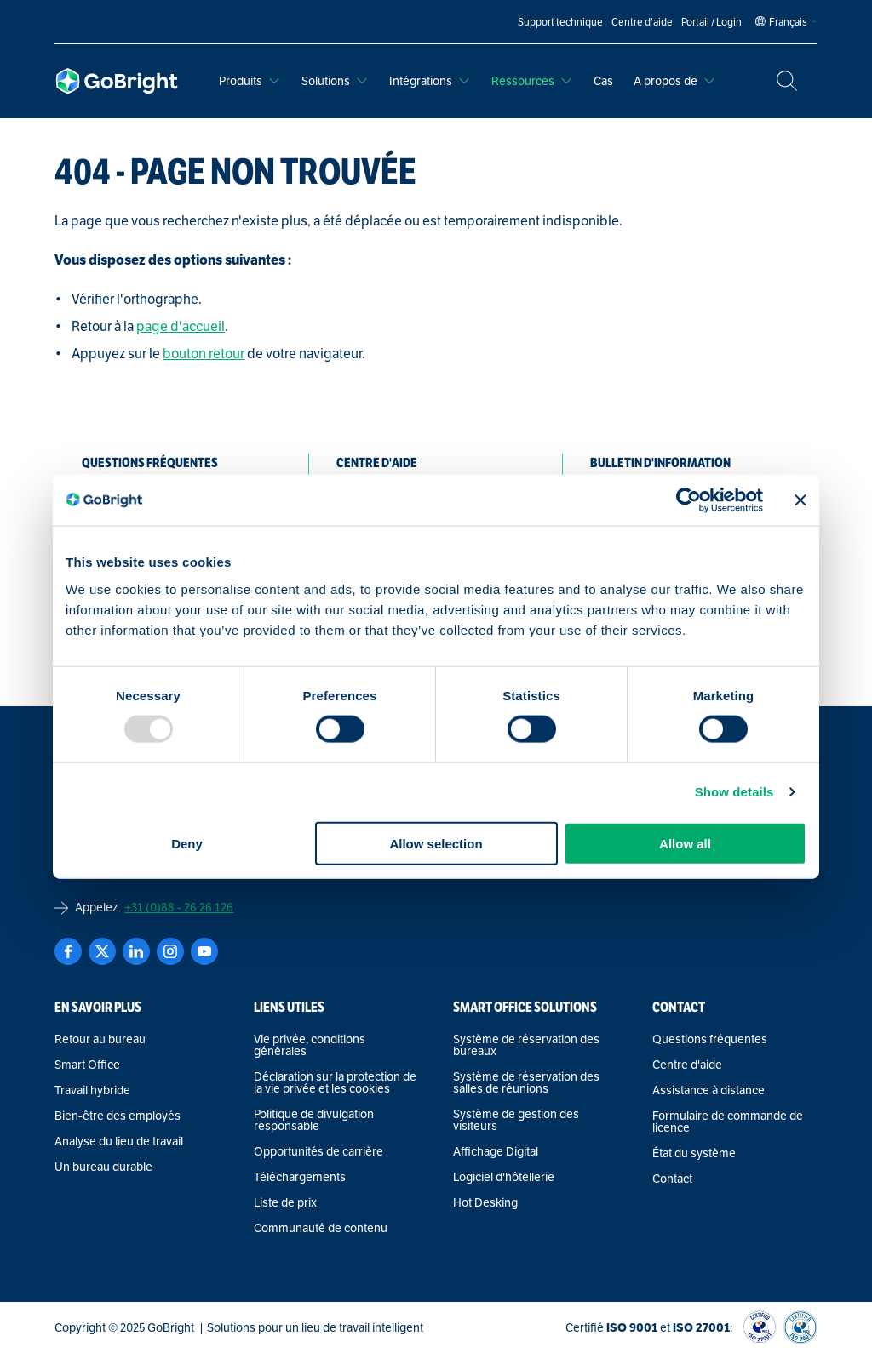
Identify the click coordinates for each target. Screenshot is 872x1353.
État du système (694, 1153)
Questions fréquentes (709, 1039)
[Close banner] (800, 500)
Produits (250, 80)
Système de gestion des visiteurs (516, 1120)
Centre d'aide (687, 1064)
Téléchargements (300, 1177)
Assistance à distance (708, 1090)
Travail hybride (92, 1090)
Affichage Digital (495, 1151)
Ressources (532, 80)
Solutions (335, 80)
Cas (603, 80)
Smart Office (87, 1064)
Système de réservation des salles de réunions (526, 1082)
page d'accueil (180, 326)
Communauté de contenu (320, 1228)
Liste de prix (285, 1202)
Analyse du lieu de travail (118, 1141)
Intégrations (430, 80)
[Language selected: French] (788, 22)
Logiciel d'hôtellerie (503, 1177)
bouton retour (203, 354)
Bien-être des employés (117, 1116)
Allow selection (435, 843)
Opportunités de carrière (318, 1151)
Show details (734, 792)
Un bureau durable (103, 1167)
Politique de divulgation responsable (314, 1120)
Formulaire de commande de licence (727, 1121)
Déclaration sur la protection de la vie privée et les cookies (335, 1082)
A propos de (675, 80)
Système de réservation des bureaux (526, 1045)
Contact (672, 1179)
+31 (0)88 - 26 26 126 (178, 907)
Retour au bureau (100, 1039)
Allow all (685, 843)
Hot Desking (485, 1202)
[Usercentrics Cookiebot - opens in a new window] (688, 500)
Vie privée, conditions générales (309, 1045)
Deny (187, 843)
